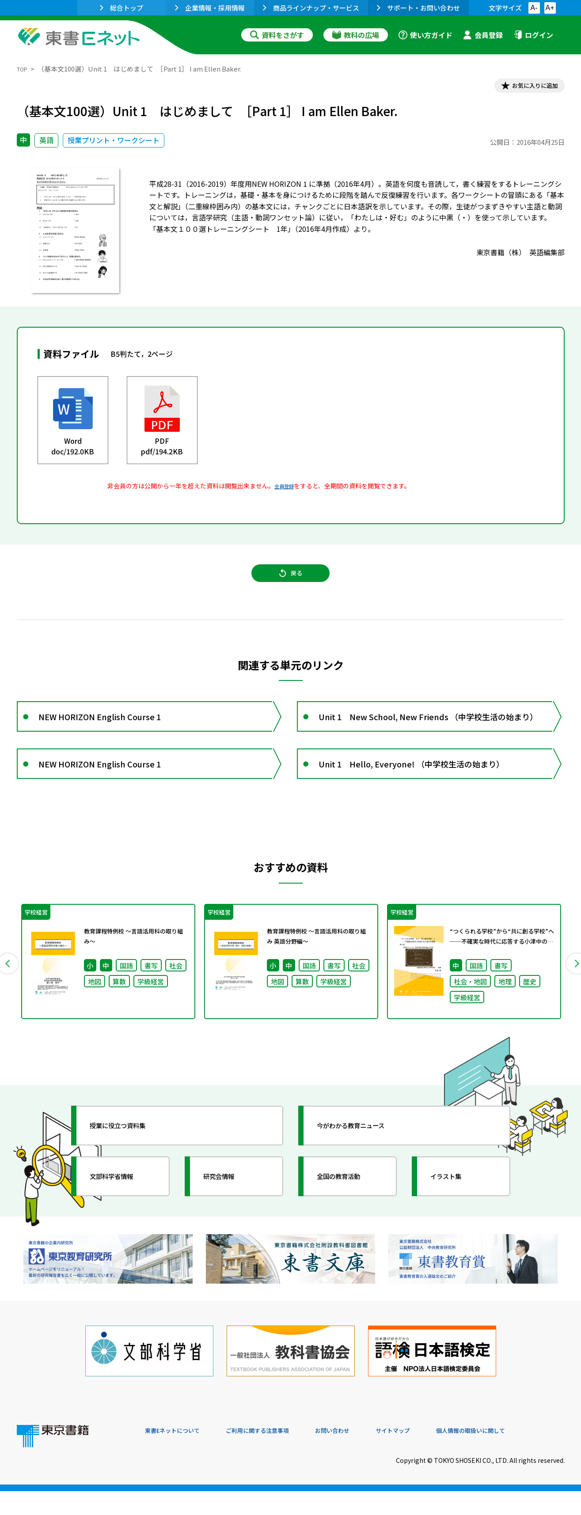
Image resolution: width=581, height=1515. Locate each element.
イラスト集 (455, 1209)
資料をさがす (277, 35)
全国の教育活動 (349, 1209)
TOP (23, 68)
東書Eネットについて (179, 1455)
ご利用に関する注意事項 (278, 1455)
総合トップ (121, 7)
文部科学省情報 (122, 1209)
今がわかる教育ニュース (364, 1158)
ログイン (533, 35)
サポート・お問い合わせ (418, 7)
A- (534, 7)
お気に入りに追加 (526, 87)
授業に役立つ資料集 (130, 1158)
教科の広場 (355, 35)
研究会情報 (227, 1209)
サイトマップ (432, 1455)
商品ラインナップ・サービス (311, 7)
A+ (549, 7)
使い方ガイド (425, 35)
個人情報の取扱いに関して (522, 1455)
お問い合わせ (364, 1455)
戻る (291, 583)
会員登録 (483, 35)
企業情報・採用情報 (210, 7)
